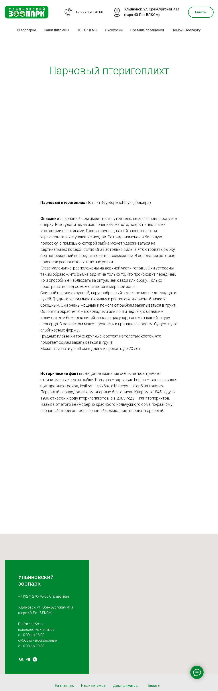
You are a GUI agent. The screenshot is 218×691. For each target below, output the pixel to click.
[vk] (21, 659)
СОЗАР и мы (87, 30)
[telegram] (28, 659)
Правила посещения (147, 30)
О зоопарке (26, 30)
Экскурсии (114, 30)
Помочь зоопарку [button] (186, 30)
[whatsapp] (35, 659)
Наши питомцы (56, 30)
